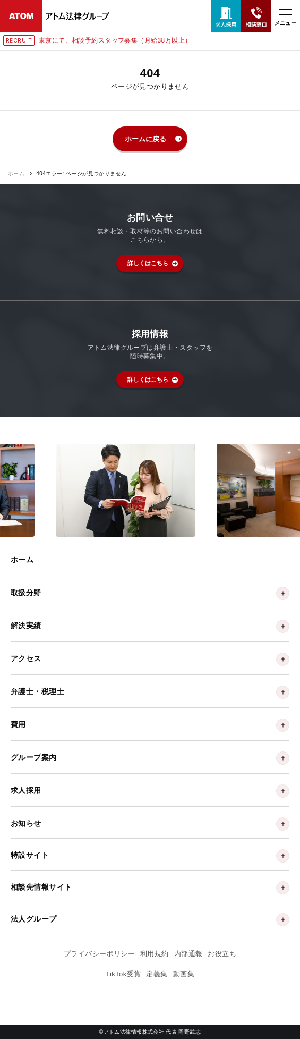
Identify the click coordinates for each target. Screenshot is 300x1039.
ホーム (16, 173)
